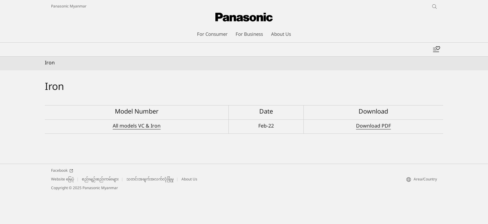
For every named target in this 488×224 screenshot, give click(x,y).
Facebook (62, 171)
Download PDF (373, 126)
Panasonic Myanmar (69, 6)
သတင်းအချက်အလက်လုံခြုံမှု (150, 179)
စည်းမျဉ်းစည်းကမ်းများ (100, 179)
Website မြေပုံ (62, 179)
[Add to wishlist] (436, 49)
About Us (189, 179)
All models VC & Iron (137, 126)
